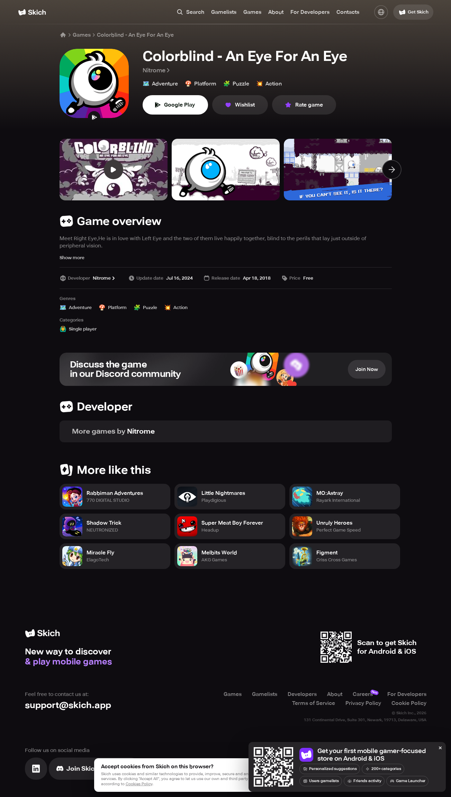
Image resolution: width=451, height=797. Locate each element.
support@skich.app (68, 705)
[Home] (32, 12)
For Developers (310, 12)
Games (252, 12)
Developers (302, 694)
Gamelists (223, 12)
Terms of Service (313, 703)
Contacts (347, 12)
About (275, 12)
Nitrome (157, 70)
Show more (72, 257)
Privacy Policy (363, 703)
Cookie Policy (408, 703)
